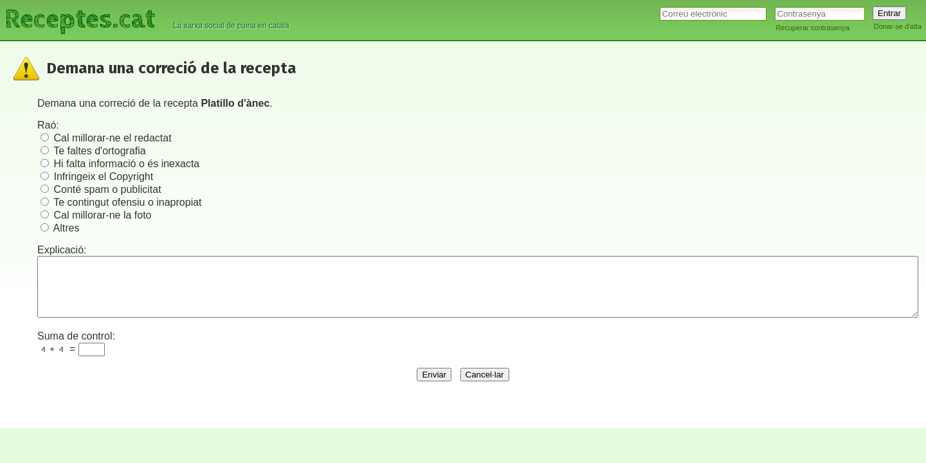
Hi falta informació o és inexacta (126, 163)
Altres (66, 227)
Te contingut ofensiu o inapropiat (127, 202)
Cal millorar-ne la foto (102, 215)
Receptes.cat (80, 19)
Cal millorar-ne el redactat (112, 137)
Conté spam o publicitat (107, 189)
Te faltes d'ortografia (99, 150)
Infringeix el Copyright (103, 176)
